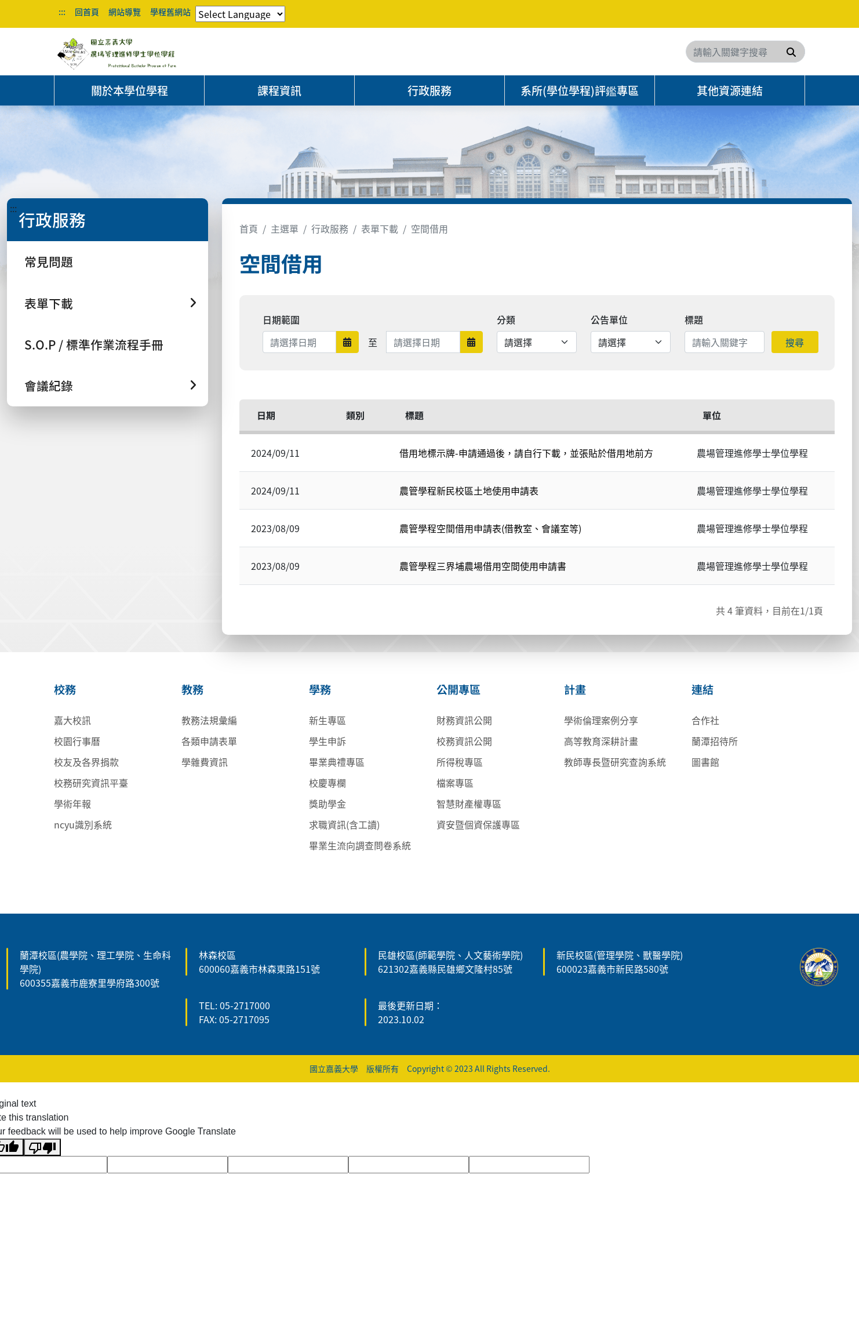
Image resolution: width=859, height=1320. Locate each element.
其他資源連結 (730, 90)
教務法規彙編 (209, 720)
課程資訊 (279, 90)
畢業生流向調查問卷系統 (360, 845)
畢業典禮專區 (337, 761)
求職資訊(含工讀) (344, 824)
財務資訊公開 (464, 720)
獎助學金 (327, 803)
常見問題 (48, 261)
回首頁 (87, 11)
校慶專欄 (327, 782)
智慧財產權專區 (468, 803)
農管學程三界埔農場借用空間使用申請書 (482, 566)
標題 (694, 319)
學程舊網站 (170, 11)
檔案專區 (455, 782)
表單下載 (379, 228)
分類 (506, 319)
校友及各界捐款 (86, 761)
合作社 (705, 720)
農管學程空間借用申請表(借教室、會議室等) (490, 528)
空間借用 (429, 228)
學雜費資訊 (204, 761)
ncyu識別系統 (83, 824)
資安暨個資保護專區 (478, 824)
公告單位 (609, 319)
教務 (192, 689)
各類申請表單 (209, 741)
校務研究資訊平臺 (91, 782)
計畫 (575, 689)
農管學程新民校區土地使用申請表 (468, 490)
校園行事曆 (77, 741)
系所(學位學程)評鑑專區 (580, 90)
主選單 (285, 228)
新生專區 (327, 720)
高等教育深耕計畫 (601, 741)
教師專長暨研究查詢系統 (615, 761)
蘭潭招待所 (714, 741)
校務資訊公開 (464, 741)
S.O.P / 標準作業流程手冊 (93, 344)
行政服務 (429, 90)
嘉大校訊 (72, 720)
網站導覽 (124, 11)
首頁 (248, 228)
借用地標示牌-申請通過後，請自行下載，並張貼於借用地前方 (526, 453)
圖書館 (705, 761)
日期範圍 (281, 319)
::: (62, 11)
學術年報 (72, 803)
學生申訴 (327, 741)
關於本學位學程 (129, 90)
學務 (320, 689)
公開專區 (458, 689)
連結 (702, 689)
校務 (65, 689)
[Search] (745, 52)
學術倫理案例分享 (601, 720)
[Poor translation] (42, 1148)
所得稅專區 (459, 761)
